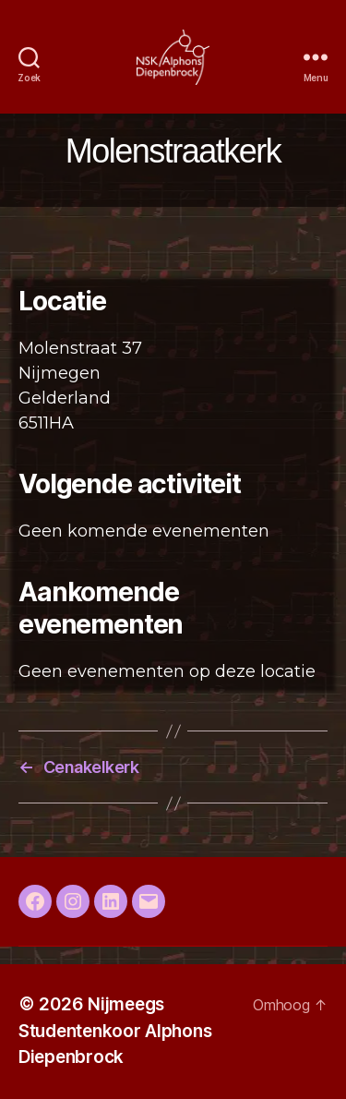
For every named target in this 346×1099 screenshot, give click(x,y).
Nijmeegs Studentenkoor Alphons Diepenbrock (114, 1031)
